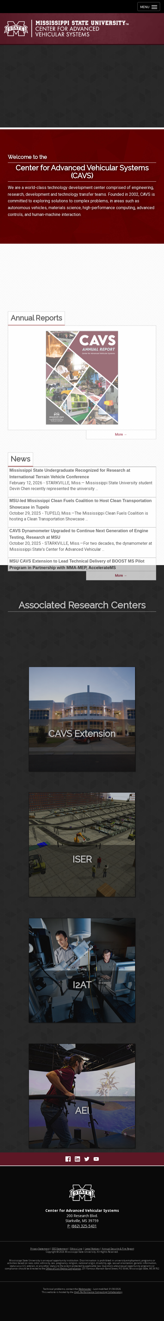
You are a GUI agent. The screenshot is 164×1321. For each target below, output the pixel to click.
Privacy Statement (40, 1248)
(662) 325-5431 (84, 1225)
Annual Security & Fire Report (118, 1248)
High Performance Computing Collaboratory (98, 1292)
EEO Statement (60, 1248)
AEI (82, 1140)
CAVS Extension (82, 763)
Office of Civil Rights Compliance (63, 1268)
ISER (82, 888)
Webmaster (84, 1289)
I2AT (82, 1014)
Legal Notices (92, 1248)
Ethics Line (76, 1248)
